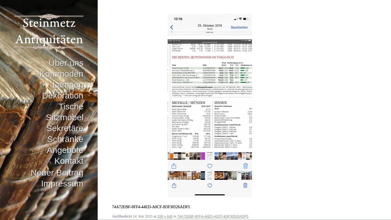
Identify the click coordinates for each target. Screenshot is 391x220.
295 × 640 (165, 217)
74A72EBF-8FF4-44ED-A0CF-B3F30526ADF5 (212, 217)
